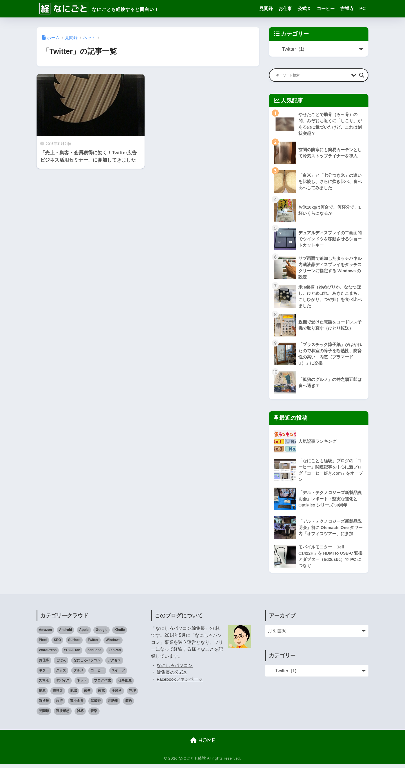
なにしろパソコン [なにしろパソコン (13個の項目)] (86, 664)
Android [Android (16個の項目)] (65, 634)
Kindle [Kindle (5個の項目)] (119, 634)
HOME (202, 744)
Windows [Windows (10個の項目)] (113, 644)
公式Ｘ (304, 8)
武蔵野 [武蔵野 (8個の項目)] (96, 705)
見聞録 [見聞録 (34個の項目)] (44, 715)
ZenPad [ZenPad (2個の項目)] (115, 654)
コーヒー (326, 8)
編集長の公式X (172, 676)
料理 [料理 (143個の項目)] (132, 694)
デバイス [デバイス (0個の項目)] (62, 684)
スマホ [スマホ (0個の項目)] (44, 684)
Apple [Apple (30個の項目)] (84, 634)
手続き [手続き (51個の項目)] (117, 694)
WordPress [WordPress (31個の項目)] (48, 654)
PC (362, 8)
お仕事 (285, 8)
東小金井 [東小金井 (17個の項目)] (77, 705)
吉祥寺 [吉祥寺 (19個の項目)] (58, 694)
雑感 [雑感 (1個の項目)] (80, 715)
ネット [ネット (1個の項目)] (82, 684)
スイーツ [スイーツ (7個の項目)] (118, 674)
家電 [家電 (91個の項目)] (101, 694)
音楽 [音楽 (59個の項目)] (94, 715)
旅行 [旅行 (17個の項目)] (59, 705)
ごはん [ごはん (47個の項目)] (61, 664)
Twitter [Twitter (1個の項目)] (93, 644)
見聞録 (266, 8)
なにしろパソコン (175, 669)
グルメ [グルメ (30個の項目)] (78, 674)
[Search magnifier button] (362, 75)
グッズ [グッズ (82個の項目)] (61, 674)
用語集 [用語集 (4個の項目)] (113, 705)
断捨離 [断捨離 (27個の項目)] (44, 705)
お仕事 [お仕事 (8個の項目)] (44, 664)
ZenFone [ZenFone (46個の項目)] (94, 654)
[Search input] (312, 75)
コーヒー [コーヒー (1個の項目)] (97, 674)
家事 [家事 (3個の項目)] (87, 694)
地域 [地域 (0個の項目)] (73, 694)
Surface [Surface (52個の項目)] (74, 644)
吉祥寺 (347, 8)
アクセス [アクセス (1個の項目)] (114, 664)
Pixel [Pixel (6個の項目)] (43, 644)
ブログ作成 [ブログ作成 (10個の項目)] (102, 684)
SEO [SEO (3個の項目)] (57, 644)
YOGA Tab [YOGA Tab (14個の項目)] (72, 654)
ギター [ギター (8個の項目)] (44, 674)
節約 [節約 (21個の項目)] (128, 705)
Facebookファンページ (180, 683)
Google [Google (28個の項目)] (101, 634)
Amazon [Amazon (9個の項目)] (45, 634)
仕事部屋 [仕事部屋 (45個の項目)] (125, 684)
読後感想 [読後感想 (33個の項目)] (62, 715)
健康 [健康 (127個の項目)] (42, 694)
